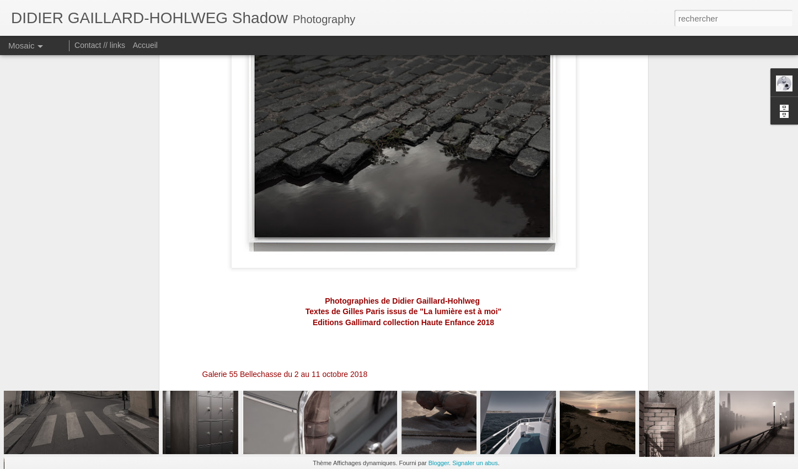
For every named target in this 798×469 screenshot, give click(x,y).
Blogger (439, 463)
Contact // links (99, 45)
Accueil (145, 45)
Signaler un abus (475, 463)
